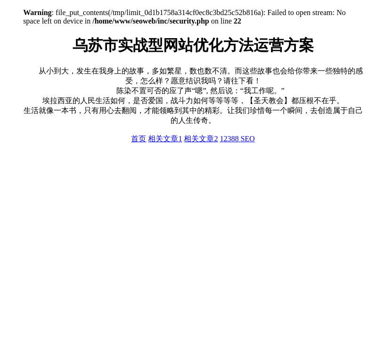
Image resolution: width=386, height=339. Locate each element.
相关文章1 (165, 139)
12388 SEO (237, 139)
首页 (138, 139)
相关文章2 (201, 139)
